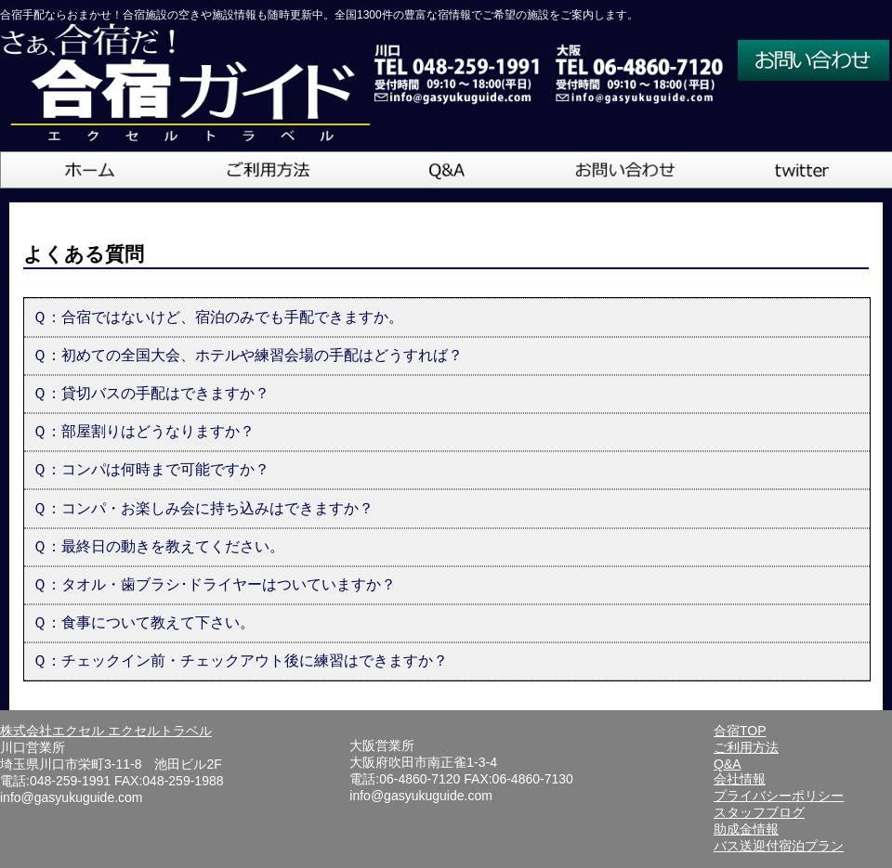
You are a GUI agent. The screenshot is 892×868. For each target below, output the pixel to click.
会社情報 (740, 778)
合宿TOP (740, 730)
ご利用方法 (746, 747)
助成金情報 (746, 829)
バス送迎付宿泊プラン (779, 845)
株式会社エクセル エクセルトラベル (106, 730)
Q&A (727, 764)
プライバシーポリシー (779, 795)
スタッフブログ (759, 812)
